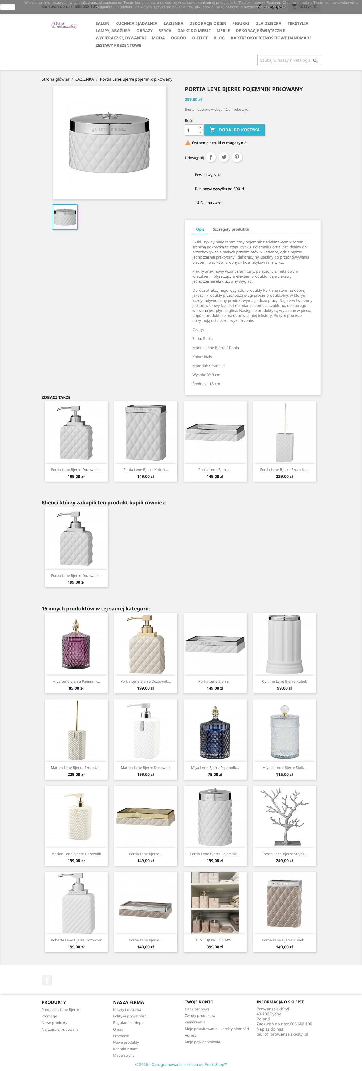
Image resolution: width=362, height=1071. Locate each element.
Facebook (47, 980)
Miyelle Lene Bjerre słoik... (284, 767)
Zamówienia (195, 1022)
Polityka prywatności (130, 1016)
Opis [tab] (200, 229)
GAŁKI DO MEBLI (194, 30)
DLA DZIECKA (268, 23)
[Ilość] (191, 130)
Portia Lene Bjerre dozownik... (76, 469)
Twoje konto (199, 1002)
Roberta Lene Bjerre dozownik (76, 940)
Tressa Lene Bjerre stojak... (284, 853)
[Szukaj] (288, 60)
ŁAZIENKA (173, 23)
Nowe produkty (54, 1022)
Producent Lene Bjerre (60, 1009)
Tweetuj (224, 157)
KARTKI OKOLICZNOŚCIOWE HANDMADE (271, 38)
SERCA (165, 30)
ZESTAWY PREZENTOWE (118, 45)
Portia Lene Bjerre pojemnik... (215, 853)
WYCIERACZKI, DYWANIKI (121, 38)
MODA (158, 38)
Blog (219, 38)
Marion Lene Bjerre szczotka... (76, 767)
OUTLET (200, 38)
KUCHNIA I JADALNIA (136, 23)
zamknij (8, 7)
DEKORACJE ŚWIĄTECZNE (260, 30)
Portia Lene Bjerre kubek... (145, 469)
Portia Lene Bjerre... (215, 469)
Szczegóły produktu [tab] (231, 229)
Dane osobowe (197, 1009)
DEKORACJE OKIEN (207, 23)
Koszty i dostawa (127, 1009)
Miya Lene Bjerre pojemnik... (76, 681)
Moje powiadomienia (202, 1041)
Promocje (49, 1016)
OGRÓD (178, 38)
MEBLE (223, 30)
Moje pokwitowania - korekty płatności (217, 1028)
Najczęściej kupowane (60, 1029)
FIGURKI (240, 23)
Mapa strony (123, 1055)
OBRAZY (144, 30)
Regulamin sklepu (128, 1022)
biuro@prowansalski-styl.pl (282, 1034)
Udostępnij (211, 157)
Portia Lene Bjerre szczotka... (284, 469)
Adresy (190, 1035)
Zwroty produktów (200, 1015)
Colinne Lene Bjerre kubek (284, 681)
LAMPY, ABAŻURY (113, 30)
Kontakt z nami (125, 1048)
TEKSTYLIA (298, 23)
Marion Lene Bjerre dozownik (145, 767)
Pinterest (237, 157)
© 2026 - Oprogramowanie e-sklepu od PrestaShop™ (181, 1064)
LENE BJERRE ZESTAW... (215, 940)
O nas (118, 1029)
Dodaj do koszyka (235, 130)
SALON (102, 23)
